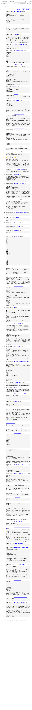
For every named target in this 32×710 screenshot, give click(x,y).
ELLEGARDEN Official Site (19, 266)
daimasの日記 (16, 217)
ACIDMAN (16, 94)
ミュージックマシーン (18, 286)
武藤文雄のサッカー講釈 (19, 183)
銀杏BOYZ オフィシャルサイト (20, 393)
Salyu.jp (15, 86)
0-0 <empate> (16, 199)
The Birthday (16, 131)
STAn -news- (16, 222)
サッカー (23, 8)
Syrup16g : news (17, 497)
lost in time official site (18, 543)
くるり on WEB (17, 491)
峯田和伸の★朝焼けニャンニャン (20, 597)
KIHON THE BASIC (18, 382)
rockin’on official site (18, 11)
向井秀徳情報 (16, 69)
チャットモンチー (17, 433)
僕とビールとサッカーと (19, 521)
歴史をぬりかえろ (17, 323)
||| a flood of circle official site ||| (20, 44)
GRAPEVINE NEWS (18, 141)
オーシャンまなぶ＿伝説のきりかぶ (21, 564)
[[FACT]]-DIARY (17, 580)
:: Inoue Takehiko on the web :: (20, 502)
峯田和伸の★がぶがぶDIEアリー (20, 473)
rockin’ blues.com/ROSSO (19, 602)
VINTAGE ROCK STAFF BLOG (20, 212)
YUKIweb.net (16, 401)
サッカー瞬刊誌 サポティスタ (20, 407)
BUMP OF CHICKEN (18, 26)
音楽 (26, 8)
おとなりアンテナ (20, 9)
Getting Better (16, 100)
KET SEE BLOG (17, 332)
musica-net (16, 34)
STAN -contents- (17, 226)
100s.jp (15, 449)
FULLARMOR (17, 151)
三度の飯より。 (17, 236)
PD (14, 307)
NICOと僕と (16, 230)
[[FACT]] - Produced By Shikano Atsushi (22, 464)
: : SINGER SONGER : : (19, 128)
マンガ (29, 8)
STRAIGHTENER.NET (18, 50)
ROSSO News (16, 146)
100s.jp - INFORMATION (19, 517)
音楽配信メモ (16, 387)
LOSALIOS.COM (17, 484)
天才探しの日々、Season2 (19, 169)
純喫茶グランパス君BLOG (19, 64)
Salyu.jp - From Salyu (18, 428)
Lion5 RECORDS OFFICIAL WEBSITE (22, 547)
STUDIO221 (16, 174)
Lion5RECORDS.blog (18, 275)
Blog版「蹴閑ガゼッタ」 (19, 114)
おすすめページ (27, 9)
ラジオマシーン (17, 346)
